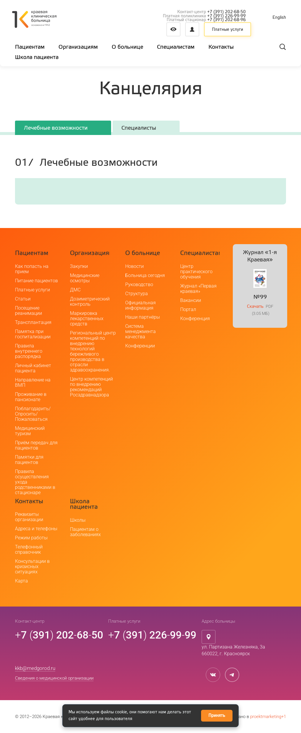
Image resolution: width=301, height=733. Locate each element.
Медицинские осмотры (84, 278)
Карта (21, 581)
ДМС (75, 290)
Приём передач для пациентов (36, 445)
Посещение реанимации (28, 310)
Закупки (79, 266)
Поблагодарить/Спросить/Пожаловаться (33, 414)
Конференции (140, 346)
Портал (188, 309)
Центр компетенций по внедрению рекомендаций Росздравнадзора (91, 387)
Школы (78, 520)
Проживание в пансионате (30, 396)
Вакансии (190, 300)
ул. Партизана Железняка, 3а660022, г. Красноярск (233, 650)
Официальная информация (140, 305)
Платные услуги (227, 30)
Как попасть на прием (32, 269)
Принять (216, 716)
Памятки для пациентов (29, 459)
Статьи (23, 299)
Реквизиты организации (29, 516)
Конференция (195, 318)
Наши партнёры (142, 317)
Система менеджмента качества (140, 331)
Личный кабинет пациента (33, 368)
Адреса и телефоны (36, 528)
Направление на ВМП (33, 382)
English (279, 18)
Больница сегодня (145, 275)
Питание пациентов (36, 280)
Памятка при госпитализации (33, 334)
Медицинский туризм (30, 430)
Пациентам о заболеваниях (85, 531)
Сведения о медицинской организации (54, 678)
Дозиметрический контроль (90, 301)
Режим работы (31, 538)
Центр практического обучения (196, 272)
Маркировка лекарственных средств (86, 318)
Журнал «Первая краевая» (198, 288)
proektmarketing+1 (268, 716)
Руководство (139, 284)
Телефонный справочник (29, 549)
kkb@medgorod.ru (35, 668)
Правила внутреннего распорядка (28, 351)
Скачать (255, 306)
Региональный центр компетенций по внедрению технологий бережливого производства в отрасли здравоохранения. (93, 351)
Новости (134, 266)
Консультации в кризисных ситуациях (32, 566)
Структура (136, 293)
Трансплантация (33, 322)
